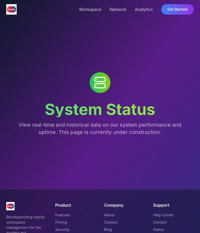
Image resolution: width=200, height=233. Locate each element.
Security (62, 229)
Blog (108, 229)
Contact (160, 222)
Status (158, 229)
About (109, 215)
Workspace (90, 9)
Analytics (144, 9)
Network (118, 9)
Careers (111, 222)
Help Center (163, 215)
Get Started (177, 9)
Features (62, 215)
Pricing (61, 222)
